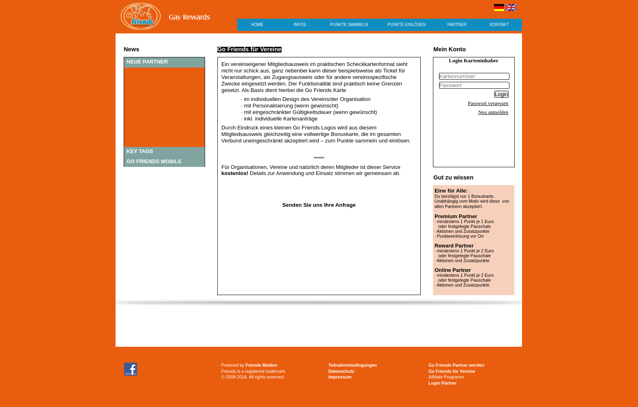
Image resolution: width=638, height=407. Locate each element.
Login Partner (442, 383)
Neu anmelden (493, 112)
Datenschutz (341, 371)
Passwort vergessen (488, 103)
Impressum (340, 376)
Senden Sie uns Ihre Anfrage (319, 205)
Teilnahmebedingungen (352, 365)
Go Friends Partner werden (456, 365)
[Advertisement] (319, 327)
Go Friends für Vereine (451, 371)
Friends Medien (261, 365)
